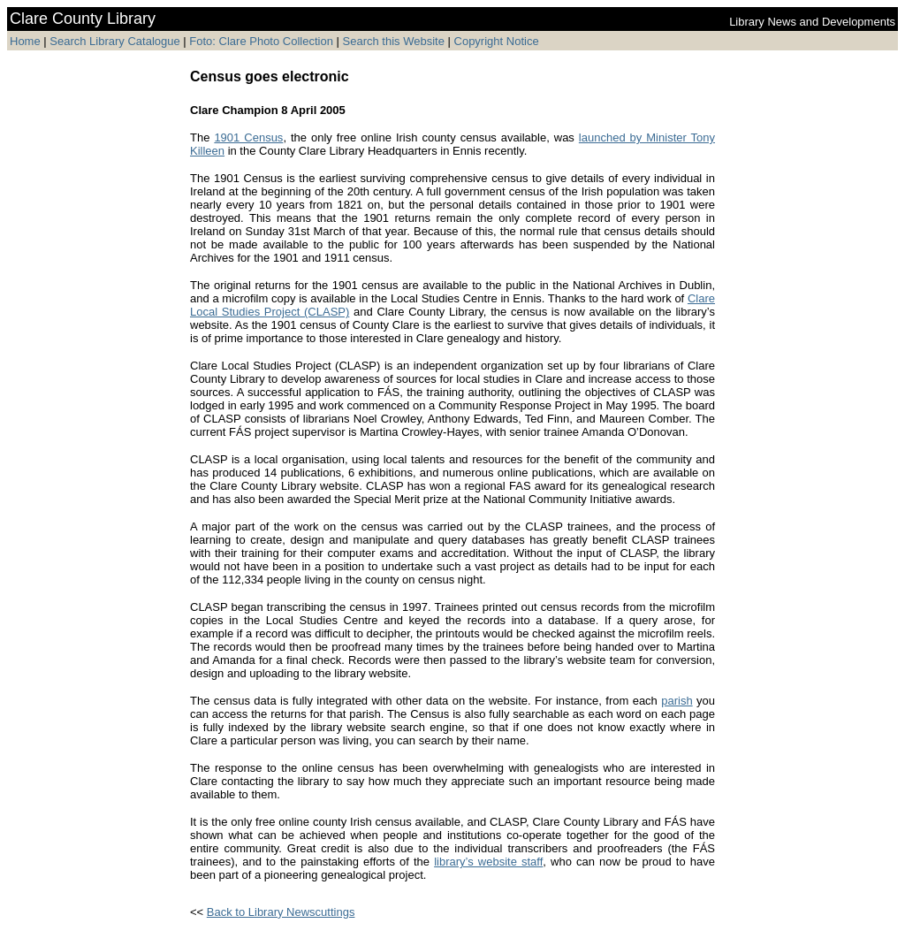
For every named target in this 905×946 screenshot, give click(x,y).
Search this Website (392, 41)
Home (25, 41)
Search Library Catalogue (114, 41)
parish (676, 700)
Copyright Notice (496, 41)
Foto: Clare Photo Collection (262, 41)
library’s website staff (488, 861)
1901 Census (248, 137)
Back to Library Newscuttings (281, 912)
